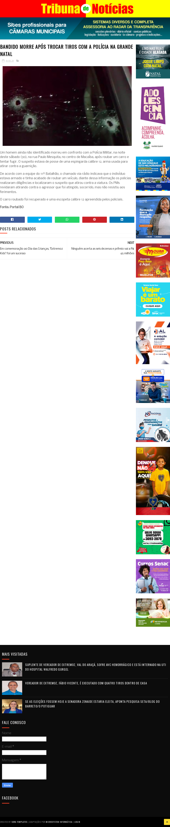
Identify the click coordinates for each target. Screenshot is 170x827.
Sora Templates (19, 821)
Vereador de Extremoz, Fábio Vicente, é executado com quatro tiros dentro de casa (86, 683)
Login (77, 821)
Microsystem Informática (59, 821)
